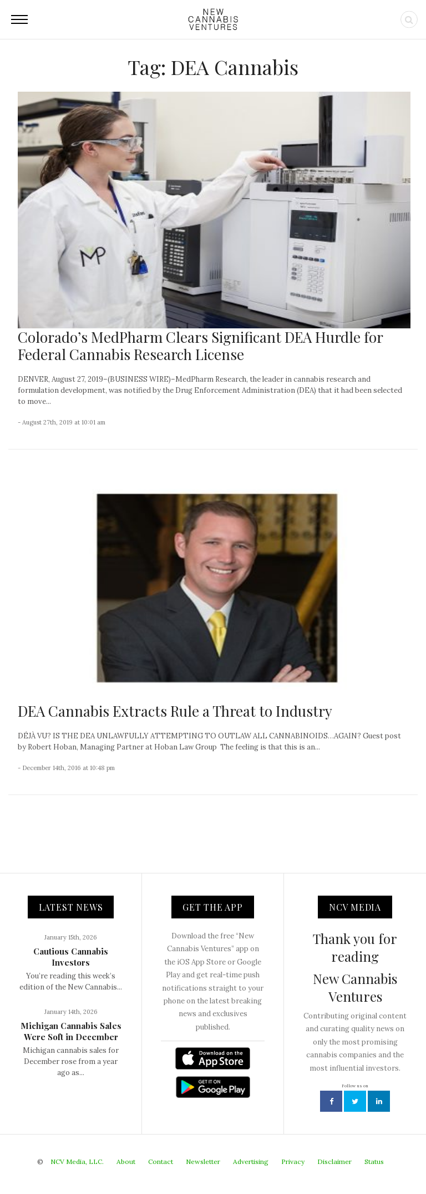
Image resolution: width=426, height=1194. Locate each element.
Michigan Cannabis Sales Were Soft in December (71, 1031)
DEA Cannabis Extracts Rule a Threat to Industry (175, 711)
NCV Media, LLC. (77, 1161)
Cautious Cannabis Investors (70, 957)
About (125, 1161)
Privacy (293, 1161)
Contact (160, 1161)
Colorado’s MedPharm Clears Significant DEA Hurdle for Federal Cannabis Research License (200, 345)
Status (374, 1161)
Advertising (250, 1161)
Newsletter (203, 1161)
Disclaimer (334, 1161)
